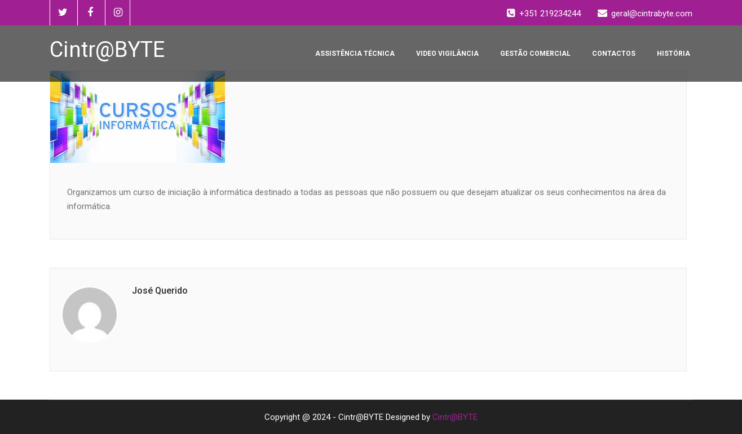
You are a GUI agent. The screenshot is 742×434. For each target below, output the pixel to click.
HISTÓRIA (673, 53)
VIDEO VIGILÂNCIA (447, 53)
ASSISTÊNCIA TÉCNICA (355, 53)
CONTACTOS (613, 53)
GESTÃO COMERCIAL (535, 53)
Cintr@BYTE (455, 417)
